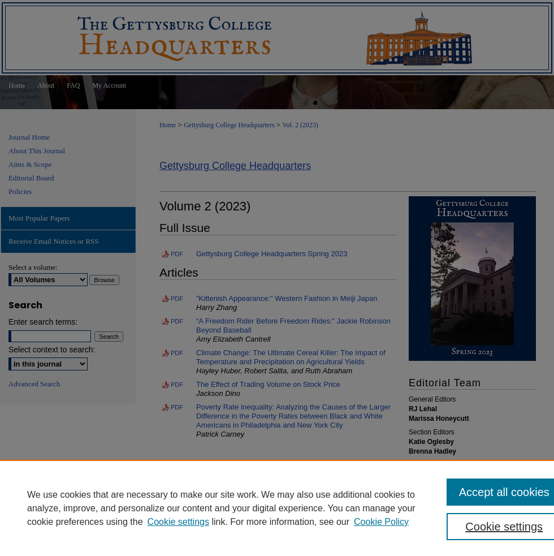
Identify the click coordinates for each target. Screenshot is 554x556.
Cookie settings (178, 522)
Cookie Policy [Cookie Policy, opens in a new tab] (381, 522)
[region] (277, 508)
